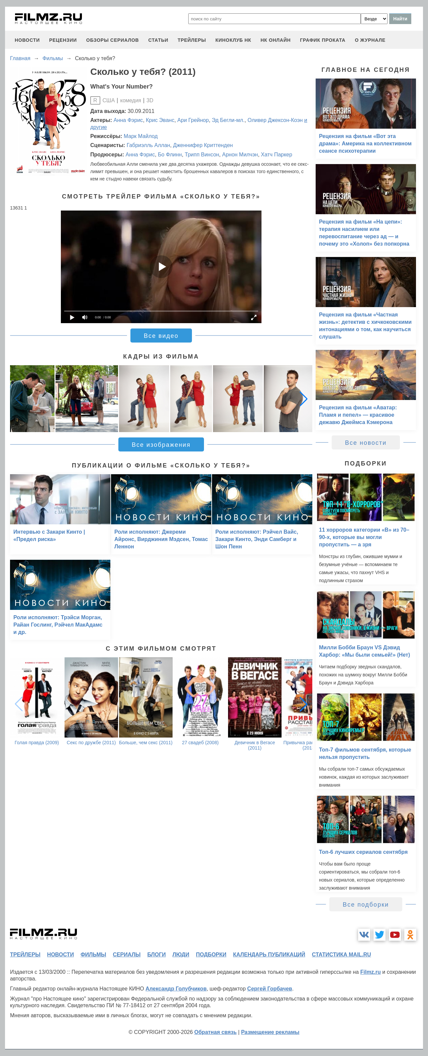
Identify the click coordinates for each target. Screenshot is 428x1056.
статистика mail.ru (341, 954)
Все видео (161, 336)
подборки (211, 954)
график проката (322, 40)
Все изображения (161, 444)
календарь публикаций (269, 954)
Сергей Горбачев (269, 989)
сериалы (126, 954)
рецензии (63, 40)
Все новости (366, 442)
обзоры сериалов (112, 40)
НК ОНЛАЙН (275, 40)
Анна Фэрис (128, 120)
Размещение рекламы (270, 1032)
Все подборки (366, 904)
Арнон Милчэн (240, 154)
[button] (303, 398)
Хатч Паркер (276, 154)
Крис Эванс (160, 120)
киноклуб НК (233, 40)
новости (27, 40)
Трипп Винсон (202, 154)
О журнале (370, 40)
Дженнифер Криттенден (203, 145)
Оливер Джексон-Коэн (275, 120)
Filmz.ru (370, 972)
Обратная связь (215, 1032)
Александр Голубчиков (176, 989)
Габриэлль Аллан (148, 145)
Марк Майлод (141, 136)
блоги (156, 954)
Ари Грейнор (193, 120)
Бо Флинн (170, 154)
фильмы (93, 954)
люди (181, 954)
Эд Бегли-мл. (228, 120)
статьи (158, 40)
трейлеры (192, 40)
